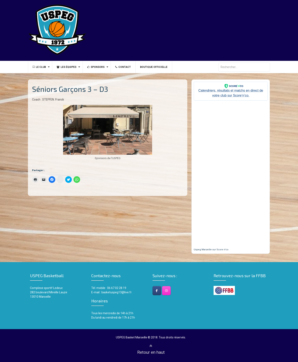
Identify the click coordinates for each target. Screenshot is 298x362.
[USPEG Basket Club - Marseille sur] (176, 291)
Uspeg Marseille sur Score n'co (211, 249)
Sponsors (98, 67)
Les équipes (68, 67)
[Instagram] (166, 290)
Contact (127, 67)
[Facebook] (157, 290)
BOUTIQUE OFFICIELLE (159, 67)
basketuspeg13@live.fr (116, 292)
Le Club (40, 67)
